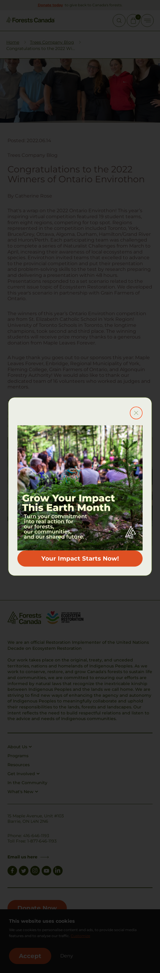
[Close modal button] (136, 412)
